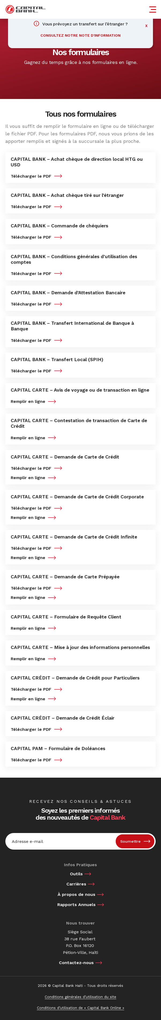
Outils (76, 873)
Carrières (76, 884)
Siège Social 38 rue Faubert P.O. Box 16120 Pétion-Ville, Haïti (80, 942)
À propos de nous (76, 894)
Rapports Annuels (76, 904)
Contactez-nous (76, 962)
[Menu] (153, 9)
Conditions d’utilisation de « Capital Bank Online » (80, 1008)
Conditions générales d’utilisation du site (80, 997)
